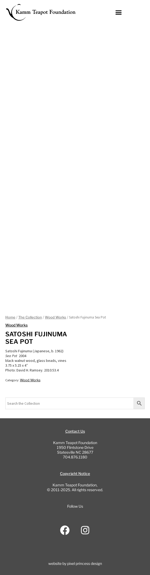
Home (10, 317)
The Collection (30, 317)
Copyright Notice (75, 473)
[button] (119, 12)
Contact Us (75, 431)
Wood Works (55, 317)
